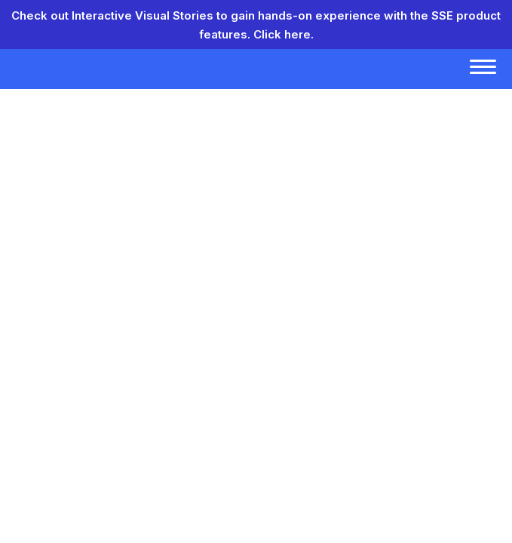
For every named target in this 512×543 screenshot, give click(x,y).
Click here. (283, 34)
